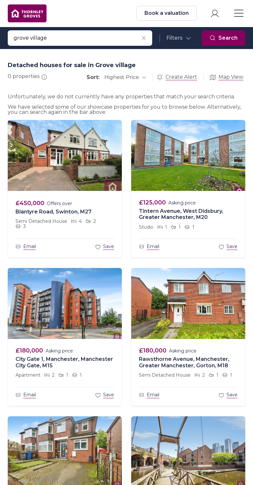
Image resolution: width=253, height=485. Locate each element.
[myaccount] (214, 14)
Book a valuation (166, 14)
